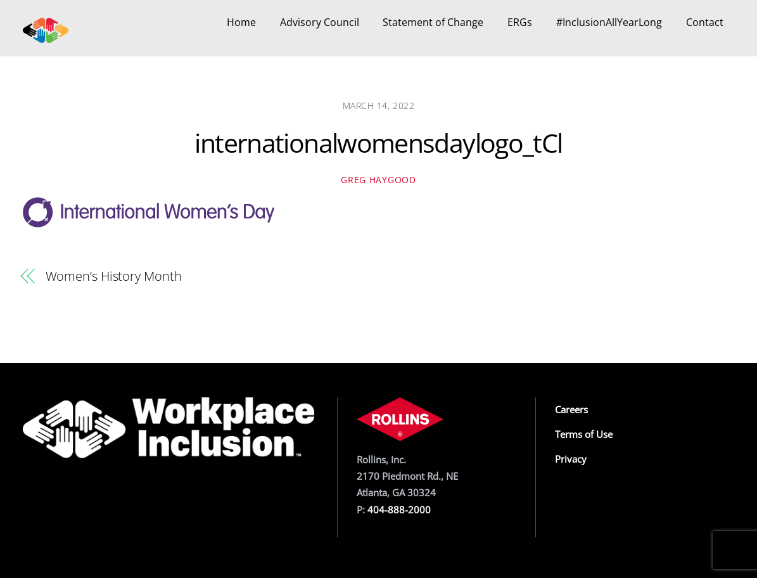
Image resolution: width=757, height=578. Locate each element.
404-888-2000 (399, 509)
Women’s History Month (114, 276)
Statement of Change (433, 22)
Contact (704, 22)
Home (241, 22)
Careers (571, 409)
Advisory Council (319, 22)
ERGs (519, 22)
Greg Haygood (378, 180)
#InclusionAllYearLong (609, 22)
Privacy (571, 459)
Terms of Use (584, 434)
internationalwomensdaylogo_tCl (378, 142)
